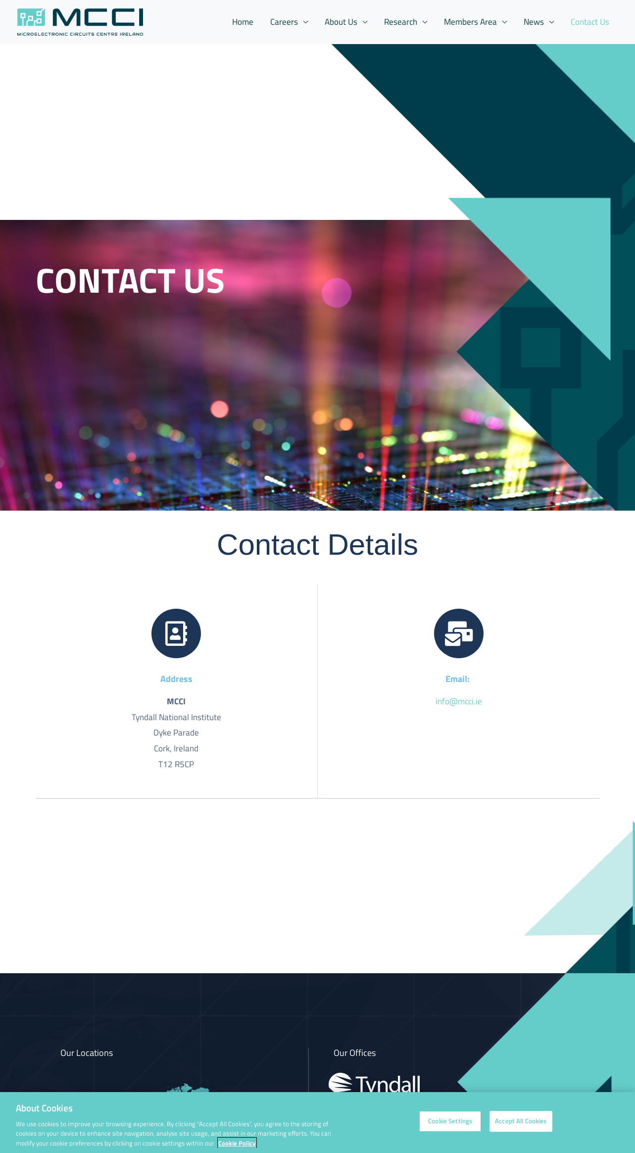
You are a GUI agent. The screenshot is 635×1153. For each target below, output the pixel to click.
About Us (341, 21)
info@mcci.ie (459, 701)
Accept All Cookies (520, 1126)
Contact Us (590, 21)
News (534, 21)
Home (242, 21)
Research (400, 21)
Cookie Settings (450, 1126)
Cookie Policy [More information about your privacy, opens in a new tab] (237, 1148)
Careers (284, 21)
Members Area (470, 21)
